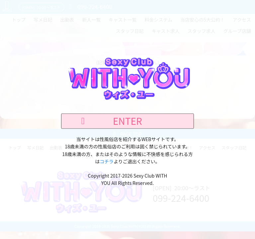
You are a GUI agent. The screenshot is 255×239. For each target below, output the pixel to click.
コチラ (107, 161)
